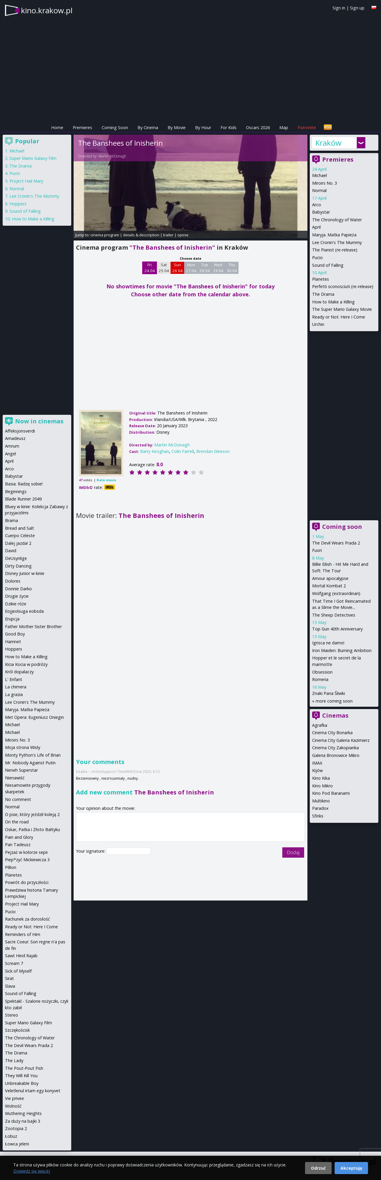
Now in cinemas (39, 421)
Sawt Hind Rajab (21, 955)
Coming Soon (115, 127)
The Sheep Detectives (333, 615)
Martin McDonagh (112, 156)
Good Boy (15, 634)
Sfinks (317, 816)
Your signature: (91, 851)
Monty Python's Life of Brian (33, 755)
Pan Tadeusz (17, 844)
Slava (10, 986)
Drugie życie (17, 596)
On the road (17, 822)
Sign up (357, 8)
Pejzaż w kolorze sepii (26, 852)
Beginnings (16, 491)
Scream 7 (14, 963)
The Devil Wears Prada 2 (336, 543)
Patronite (307, 127)
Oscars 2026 (258, 127)
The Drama (323, 294)
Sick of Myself (18, 971)
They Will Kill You (21, 1075)
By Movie (177, 127)
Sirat (9, 978)
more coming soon (334, 701)
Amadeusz (15, 438)
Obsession (322, 672)
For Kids (228, 127)
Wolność (13, 1106)
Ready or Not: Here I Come (338, 317)
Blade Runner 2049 (23, 499)
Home (57, 127)
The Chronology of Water (337, 219)
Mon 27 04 (191, 267)
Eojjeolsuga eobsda (24, 611)
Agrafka (319, 725)
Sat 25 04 (164, 267)
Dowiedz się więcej (31, 1171)
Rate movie (106, 480)
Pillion (10, 867)
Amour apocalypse (330, 578)
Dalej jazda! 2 (18, 543)
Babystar (321, 212)
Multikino (321, 801)
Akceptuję (351, 1168)
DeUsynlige (16, 558)
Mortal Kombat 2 (329, 586)
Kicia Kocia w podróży (26, 664)
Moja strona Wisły (22, 747)
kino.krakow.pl (46, 10)
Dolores (12, 581)
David (10, 550)
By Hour (203, 127)
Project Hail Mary (26, 181)
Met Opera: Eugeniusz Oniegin (34, 717)
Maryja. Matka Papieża (334, 235)
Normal (319, 190)
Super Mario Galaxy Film (32, 158)
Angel (10, 453)
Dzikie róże (15, 604)
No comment (18, 799)
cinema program (104, 235)
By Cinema (147, 127)
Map (283, 127)
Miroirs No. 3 (324, 183)
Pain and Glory (19, 837)
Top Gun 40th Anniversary (337, 629)
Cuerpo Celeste (20, 535)
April (316, 227)
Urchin (318, 324)
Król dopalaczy (19, 671)
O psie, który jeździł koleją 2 (32, 814)
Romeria (320, 679)
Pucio (317, 257)
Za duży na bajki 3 (22, 1121)
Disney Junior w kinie (24, 573)
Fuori (317, 550)
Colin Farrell (182, 451)
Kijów (317, 770)
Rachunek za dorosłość (27, 919)
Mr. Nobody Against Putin (30, 762)
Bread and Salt (19, 528)
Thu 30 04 (232, 267)
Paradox (320, 808)
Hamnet (13, 641)
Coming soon (342, 527)
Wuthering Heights (23, 1113)
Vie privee (14, 1098)
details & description (141, 235)
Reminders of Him (22, 934)
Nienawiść (15, 778)
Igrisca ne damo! (328, 643)
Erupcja (12, 619)
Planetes (320, 279)
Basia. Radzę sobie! (24, 484)
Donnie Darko (18, 588)
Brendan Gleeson (213, 451)
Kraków (328, 142)
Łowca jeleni (17, 1144)
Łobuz (11, 1136)
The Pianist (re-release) (334, 250)
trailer (168, 235)
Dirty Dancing (18, 566)
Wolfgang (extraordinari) (336, 593)
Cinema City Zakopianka (335, 747)
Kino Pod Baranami (331, 793)
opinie (183, 235)
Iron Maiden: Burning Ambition (342, 650)
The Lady (14, 1060)
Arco (316, 204)
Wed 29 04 (218, 267)
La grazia (14, 694)
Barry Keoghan (154, 451)
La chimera (15, 687)
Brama (11, 520)
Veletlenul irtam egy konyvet (32, 1090)
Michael (319, 175)
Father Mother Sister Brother (33, 626)
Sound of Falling (327, 265)
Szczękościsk (17, 1030)
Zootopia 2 (16, 1128)
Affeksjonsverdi (20, 431)
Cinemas (335, 715)
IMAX (317, 763)
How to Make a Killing (333, 302)
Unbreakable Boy (21, 1083)
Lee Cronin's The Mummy (337, 242)
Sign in (339, 8)
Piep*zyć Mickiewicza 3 (27, 859)
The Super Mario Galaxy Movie (342, 309)
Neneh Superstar (21, 770)
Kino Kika (321, 778)
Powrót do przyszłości (26, 882)
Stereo (11, 1015)
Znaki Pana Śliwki (328, 693)
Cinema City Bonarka (332, 732)
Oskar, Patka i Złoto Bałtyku (32, 829)
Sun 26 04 (177, 267)
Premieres (82, 127)
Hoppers (18, 204)
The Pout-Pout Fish (24, 1068)
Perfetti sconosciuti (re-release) (342, 286)
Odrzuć (318, 1168)
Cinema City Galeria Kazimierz (340, 740)
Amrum (12, 446)
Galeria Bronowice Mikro (335, 755)
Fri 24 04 (150, 267)
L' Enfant (13, 679)
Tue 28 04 (205, 267)
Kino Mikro (322, 786)
